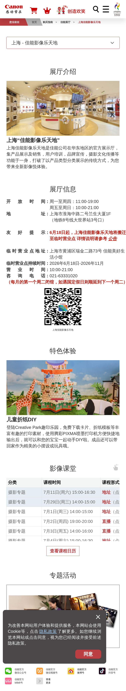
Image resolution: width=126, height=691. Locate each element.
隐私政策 (48, 631)
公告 (112, 238)
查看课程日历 (63, 550)
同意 (88, 654)
